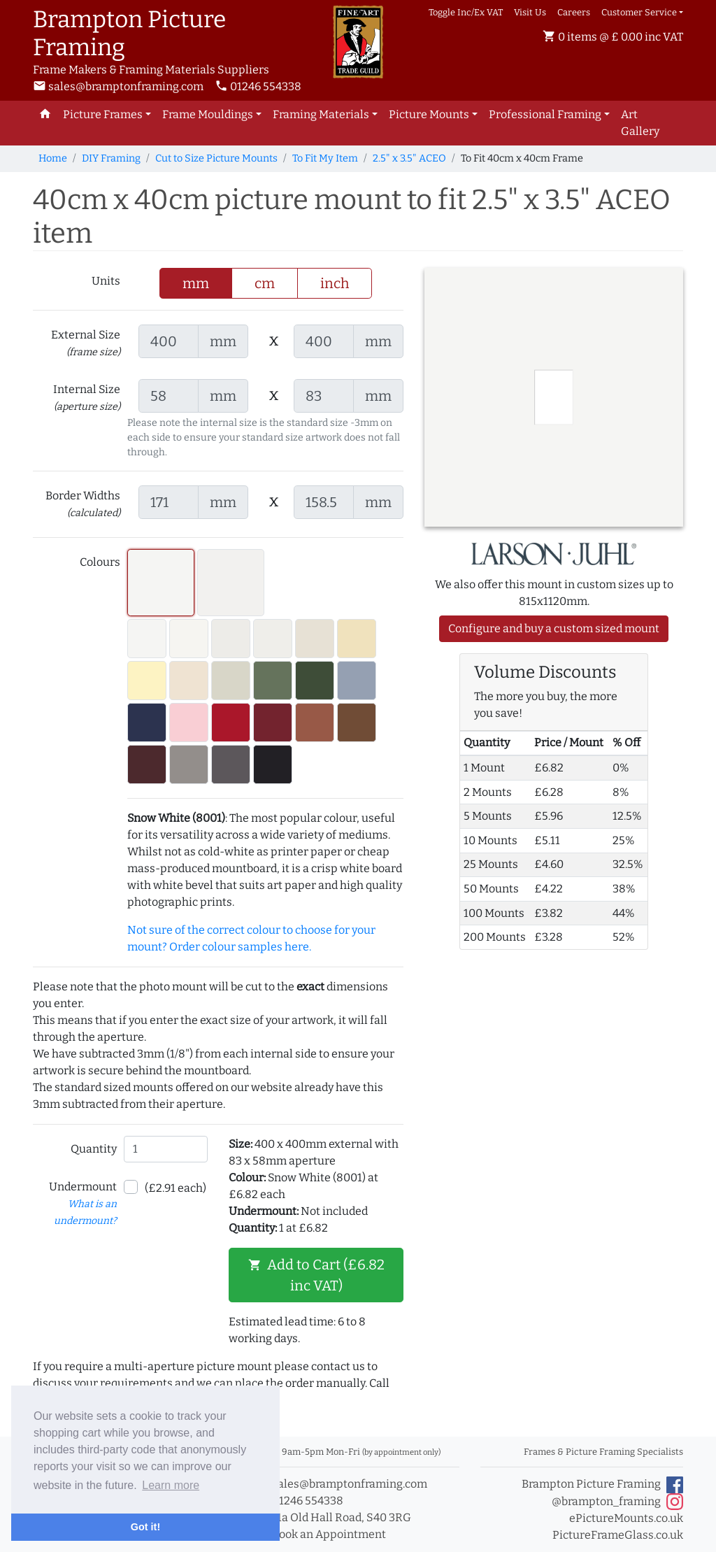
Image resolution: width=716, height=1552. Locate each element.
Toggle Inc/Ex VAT (466, 12)
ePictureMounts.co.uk (626, 1518)
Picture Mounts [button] (429, 114)
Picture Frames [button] (103, 114)
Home (52, 158)
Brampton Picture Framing (602, 1484)
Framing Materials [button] (321, 114)
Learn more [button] (170, 1485)
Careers (573, 12)
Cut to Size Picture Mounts (216, 158)
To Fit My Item (325, 158)
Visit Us (530, 12)
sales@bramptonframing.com (118, 86)
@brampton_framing (617, 1501)
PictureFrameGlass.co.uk (617, 1535)
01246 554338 (258, 86)
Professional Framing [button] (545, 114)
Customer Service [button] (639, 12)
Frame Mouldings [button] (207, 114)
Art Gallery (640, 123)
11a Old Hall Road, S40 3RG (334, 1517)
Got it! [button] (145, 1526)
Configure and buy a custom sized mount (553, 628)
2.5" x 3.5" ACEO (409, 158)
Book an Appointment (321, 1534)
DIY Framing (111, 158)
